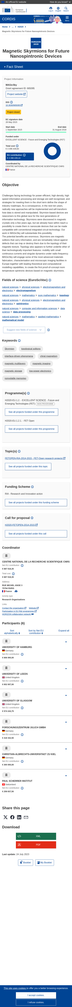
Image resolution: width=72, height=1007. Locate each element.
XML (38, 836)
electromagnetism (26, 290)
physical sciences (31, 287)
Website (34, 608)
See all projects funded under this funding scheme (34, 502)
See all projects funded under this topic (28, 466)
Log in (51, 9)
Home (5, 27)
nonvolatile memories (15, 378)
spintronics (22, 303)
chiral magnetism (48, 356)
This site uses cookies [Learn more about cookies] (15, 988)
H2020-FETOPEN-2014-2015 (20, 525)
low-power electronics (40, 371)
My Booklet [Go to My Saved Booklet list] (44, 862)
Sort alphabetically (11, 631)
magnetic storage (13, 371)
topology (64, 295)
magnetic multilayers (15, 363)
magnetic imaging (41, 363)
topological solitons (30, 349)
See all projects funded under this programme (32, 412)
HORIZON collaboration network (18, 614)
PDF (38, 845)
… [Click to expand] (13, 27)
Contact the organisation (14, 608)
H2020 (20, 27)
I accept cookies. (36, 995)
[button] (58, 9)
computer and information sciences (39, 308)
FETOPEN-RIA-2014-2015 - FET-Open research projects (34, 458)
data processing (22, 312)
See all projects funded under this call (27, 533)
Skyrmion (9, 349)
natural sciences (10, 287)
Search (66, 9)
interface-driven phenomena (19, 356)
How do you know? (60, 2)
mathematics (28, 295)
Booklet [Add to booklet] (25, 862)
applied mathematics (48, 316)
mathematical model (13, 320)
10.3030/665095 (13, 105)
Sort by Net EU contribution (36, 631)
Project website (17, 93)
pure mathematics (47, 295)
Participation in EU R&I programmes (19, 611)
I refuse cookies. (36, 1002)
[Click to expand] (66, 642)
